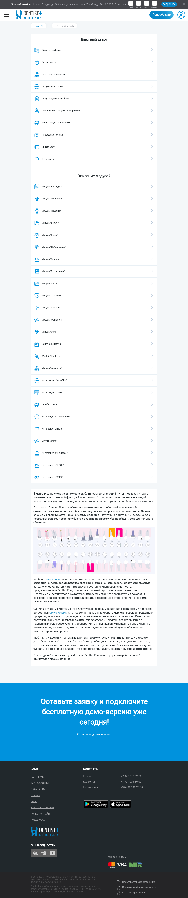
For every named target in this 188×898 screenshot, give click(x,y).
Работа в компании (42, 807)
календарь (53, 579)
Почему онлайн (40, 813)
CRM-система (58, 612)
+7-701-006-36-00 (131, 781)
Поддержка (38, 820)
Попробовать (161, 14)
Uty (118, 877)
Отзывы (35, 795)
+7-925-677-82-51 (131, 776)
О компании (38, 789)
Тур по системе (40, 783)
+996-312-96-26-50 (132, 787)
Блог (34, 801)
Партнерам (37, 777)
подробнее (169, 4)
